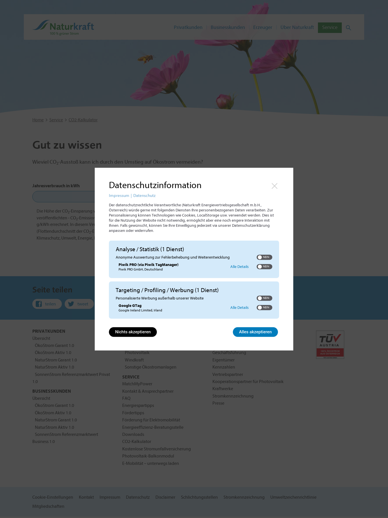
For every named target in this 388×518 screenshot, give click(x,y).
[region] (194, 280)
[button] (260, 257)
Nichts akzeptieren (133, 331)
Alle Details (239, 266)
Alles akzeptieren (255, 331)
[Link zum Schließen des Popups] (274, 185)
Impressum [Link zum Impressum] (119, 195)
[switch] (264, 257)
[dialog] (194, 259)
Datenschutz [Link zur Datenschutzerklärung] (144, 195)
